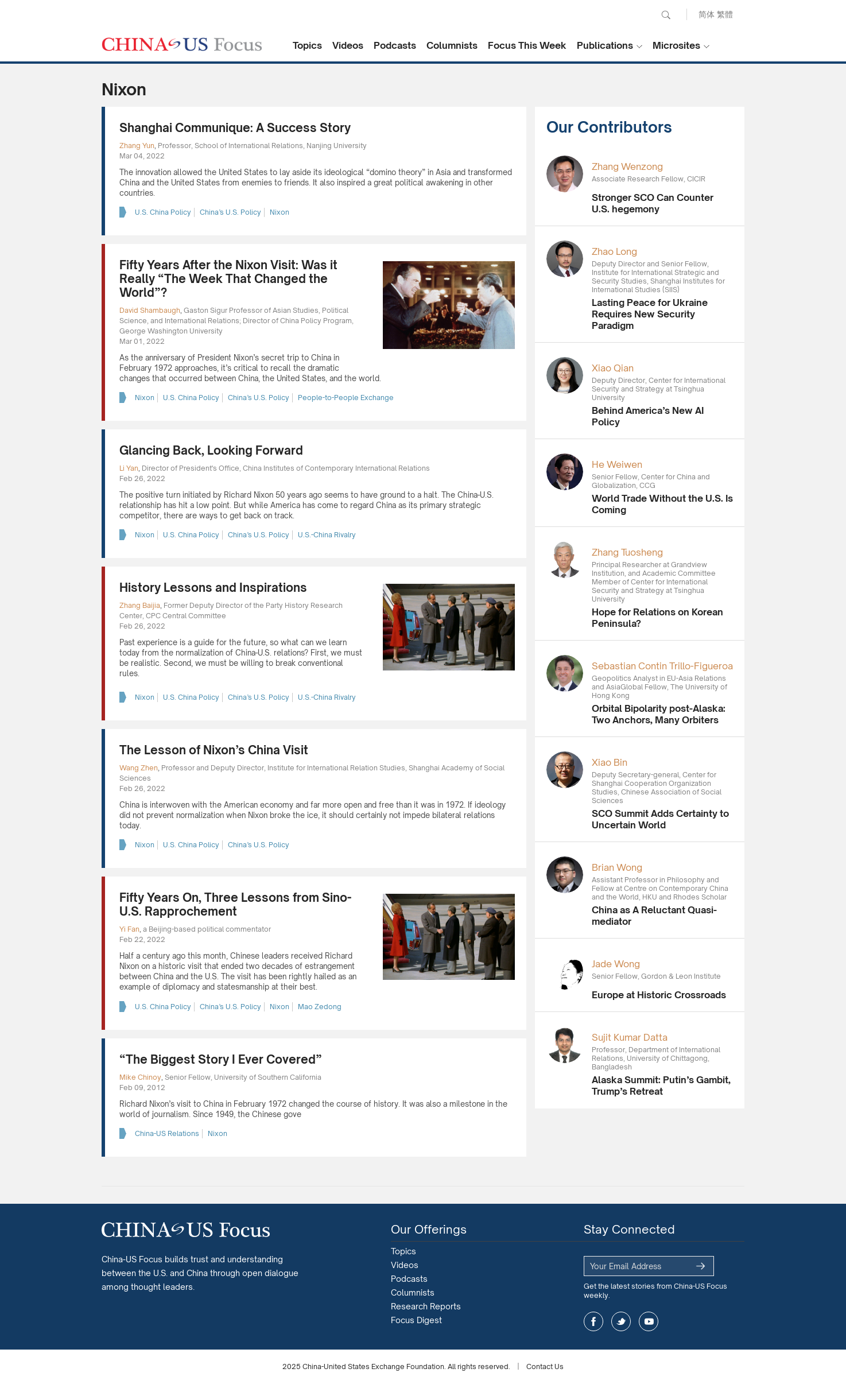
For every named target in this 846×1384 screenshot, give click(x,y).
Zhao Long (614, 251)
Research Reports (426, 1306)
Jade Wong (616, 964)
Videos (347, 45)
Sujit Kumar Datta (630, 1037)
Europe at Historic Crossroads (659, 995)
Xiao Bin (609, 762)
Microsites (676, 45)
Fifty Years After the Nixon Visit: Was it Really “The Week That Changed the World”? (228, 279)
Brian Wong (617, 867)
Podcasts (395, 45)
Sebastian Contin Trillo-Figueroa (662, 666)
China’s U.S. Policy (230, 212)
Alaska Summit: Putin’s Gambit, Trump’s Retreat (661, 1085)
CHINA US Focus (182, 44)
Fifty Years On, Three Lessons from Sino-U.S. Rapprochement (235, 904)
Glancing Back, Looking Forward (211, 450)
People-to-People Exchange (346, 397)
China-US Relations (167, 1133)
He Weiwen (617, 464)
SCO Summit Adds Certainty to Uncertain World (660, 819)
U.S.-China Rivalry (327, 534)
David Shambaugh (149, 310)
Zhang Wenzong (627, 166)
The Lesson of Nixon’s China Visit (213, 750)
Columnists (452, 45)
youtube (648, 1321)
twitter (621, 1321)
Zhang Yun (136, 145)
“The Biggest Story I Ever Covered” (220, 1059)
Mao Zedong (319, 1006)
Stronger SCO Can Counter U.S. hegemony (652, 203)
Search (666, 15)
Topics (307, 45)
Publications (605, 45)
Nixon (279, 212)
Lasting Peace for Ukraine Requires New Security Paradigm (650, 314)
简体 (706, 14)
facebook (593, 1321)
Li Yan (128, 468)
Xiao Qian (613, 368)
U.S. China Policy (163, 212)
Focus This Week (527, 45)
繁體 (725, 14)
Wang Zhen (138, 767)
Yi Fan (129, 929)
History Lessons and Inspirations (213, 587)
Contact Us (545, 1366)
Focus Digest (416, 1320)
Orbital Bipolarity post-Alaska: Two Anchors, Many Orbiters (658, 714)
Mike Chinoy (140, 1077)
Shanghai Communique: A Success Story (235, 128)
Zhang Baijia (139, 605)
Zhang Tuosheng (627, 552)
